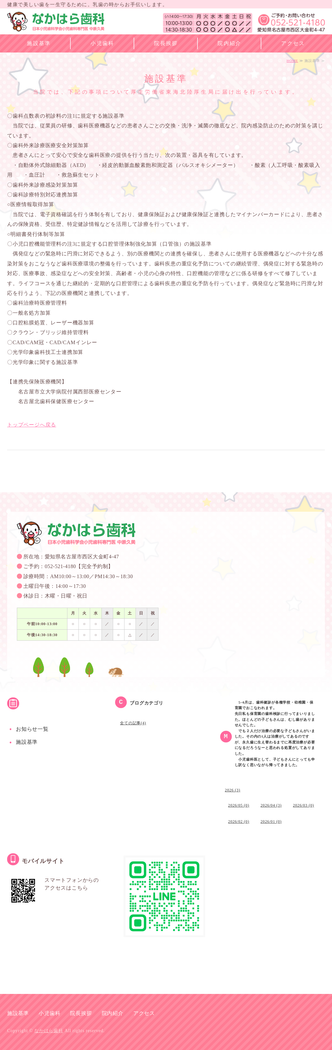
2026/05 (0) (238, 805)
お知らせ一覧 (32, 729)
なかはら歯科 (48, 1030)
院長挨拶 (166, 43)
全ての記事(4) (133, 723)
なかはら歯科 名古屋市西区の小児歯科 (55, 23)
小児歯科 (102, 43)
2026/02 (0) (238, 821)
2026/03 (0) (303, 805)
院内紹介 (230, 43)
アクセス (293, 43)
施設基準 (39, 43)
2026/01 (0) (271, 821)
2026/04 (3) (271, 805)
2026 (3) (232, 790)
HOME (292, 61)
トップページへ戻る (31, 424)
